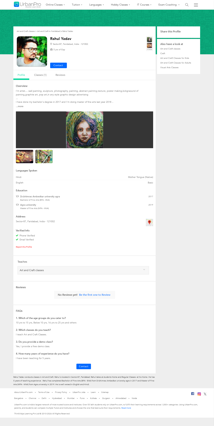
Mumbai (70, 398)
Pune (82, 398)
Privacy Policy (61, 392)
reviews (60, 75)
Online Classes (54, 4)
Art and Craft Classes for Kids (174, 58)
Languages (95, 4)
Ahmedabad (121, 398)
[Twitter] (205, 394)
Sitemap (105, 392)
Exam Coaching (167, 4)
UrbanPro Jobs (79, 392)
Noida (134, 398)
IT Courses (143, 4)
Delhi (44, 398)
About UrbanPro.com (23, 392)
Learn (93, 392)
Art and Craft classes (170, 48)
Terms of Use (43, 392)
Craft (162, 53)
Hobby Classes (119, 4)
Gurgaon (106, 398)
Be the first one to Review (94, 295)
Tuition (76, 4)
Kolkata (93, 398)
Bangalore (18, 398)
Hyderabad (57, 398)
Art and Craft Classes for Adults (175, 62)
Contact (83, 366)
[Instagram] (199, 395)
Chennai (32, 398)
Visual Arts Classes (169, 67)
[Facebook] (193, 395)
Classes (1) (40, 75)
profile (21, 75)
